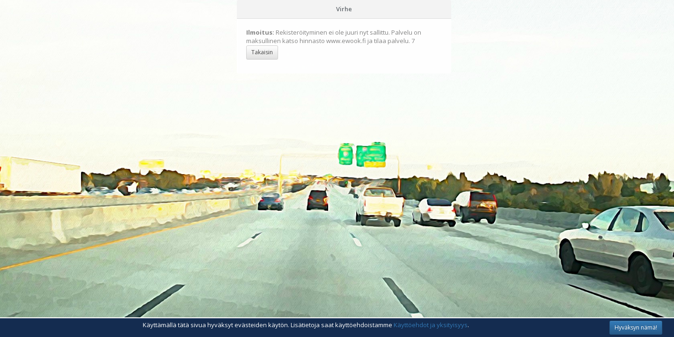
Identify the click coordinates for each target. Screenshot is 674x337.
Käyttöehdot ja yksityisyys (431, 325)
